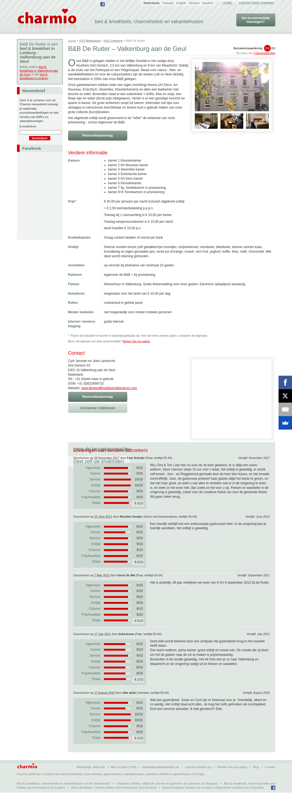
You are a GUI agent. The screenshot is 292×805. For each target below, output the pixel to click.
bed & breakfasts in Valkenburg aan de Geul (39, 70)
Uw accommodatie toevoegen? (255, 20)
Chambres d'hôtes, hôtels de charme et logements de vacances (158, 795)
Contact (270, 779)
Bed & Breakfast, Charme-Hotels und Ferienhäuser (104, 799)
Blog (256, 779)
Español (207, 3)
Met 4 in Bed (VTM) (123, 779)
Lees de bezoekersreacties (102, 449)
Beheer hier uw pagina (136, 341)
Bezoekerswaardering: (254, 48)
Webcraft (99, 779)
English (181, 3)
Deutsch (194, 3)
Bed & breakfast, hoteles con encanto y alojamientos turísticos (203, 799)
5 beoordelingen (264, 53)
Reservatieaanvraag (97, 135)
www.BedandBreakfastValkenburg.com (109, 388)
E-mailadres (28, 126)
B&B (89, 40)
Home (227, 3)
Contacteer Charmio (256, 3)
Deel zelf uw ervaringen (167, 449)
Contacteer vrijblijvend (97, 408)
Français (168, 3)
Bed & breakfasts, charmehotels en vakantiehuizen (50, 795)
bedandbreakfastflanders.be (160, 779)
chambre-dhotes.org (198, 779)
